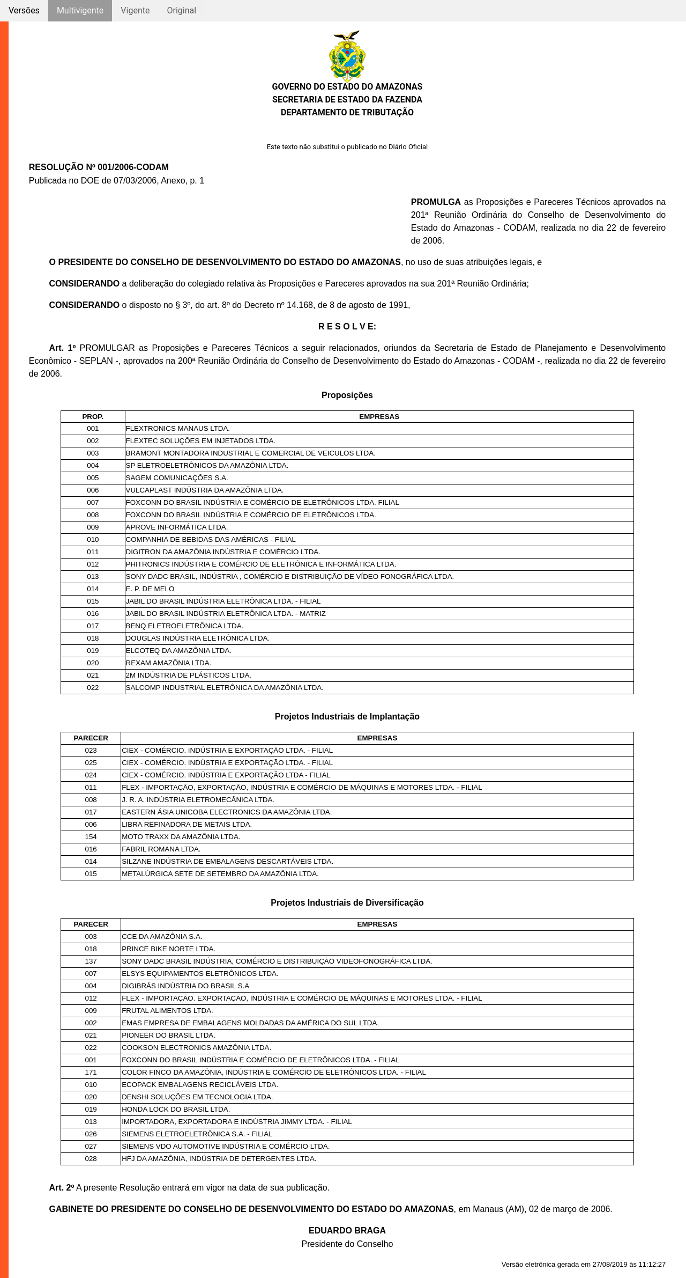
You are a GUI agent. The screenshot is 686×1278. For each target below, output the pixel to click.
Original (181, 10)
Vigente (135, 10)
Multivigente (80, 10)
